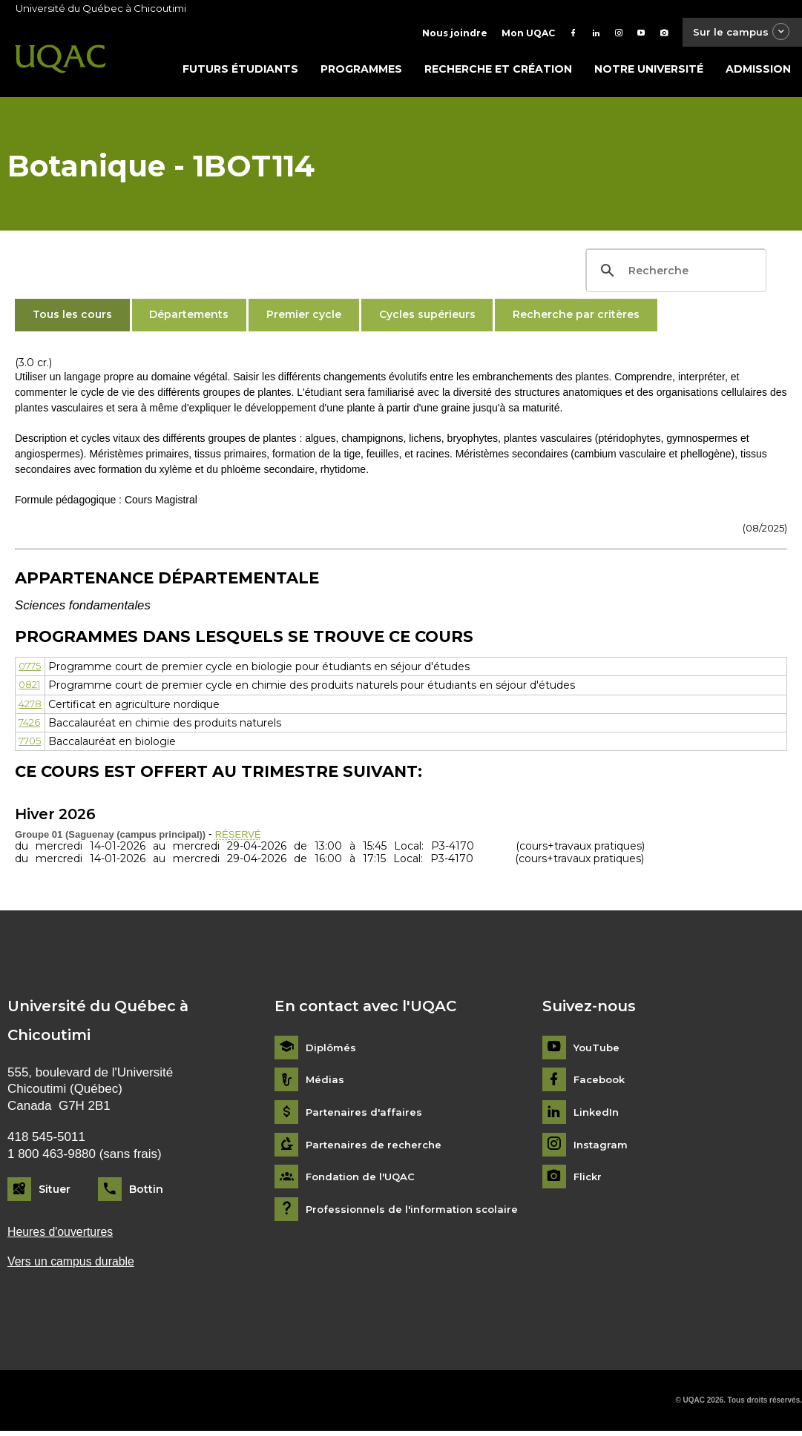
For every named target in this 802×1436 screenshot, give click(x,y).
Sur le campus (737, 33)
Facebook (601, 1083)
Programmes (361, 72)
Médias (325, 1083)
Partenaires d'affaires (365, 1115)
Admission (758, 72)
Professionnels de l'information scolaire (416, 1212)
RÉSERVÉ (240, 837)
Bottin (146, 1192)
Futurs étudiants (240, 72)
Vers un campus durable (75, 1267)
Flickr (588, 1180)
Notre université (648, 72)
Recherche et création (498, 72)
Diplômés (332, 1051)
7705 (32, 744)
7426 (31, 725)
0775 (32, 669)
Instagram (601, 1148)
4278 (32, 707)
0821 (31, 688)
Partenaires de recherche (376, 1148)
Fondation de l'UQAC (363, 1180)
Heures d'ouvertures (63, 1235)
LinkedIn (597, 1115)
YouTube (597, 1051)
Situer (54, 1192)
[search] (674, 273)
